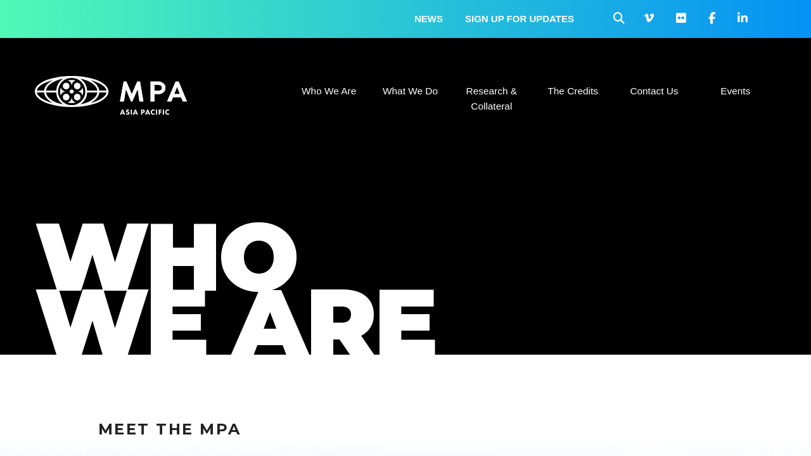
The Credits (572, 91)
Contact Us (654, 91)
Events (735, 91)
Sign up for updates (519, 18)
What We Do (410, 91)
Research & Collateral (491, 98)
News (428, 18)
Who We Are (329, 91)
